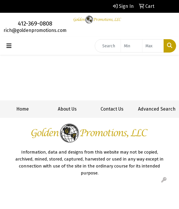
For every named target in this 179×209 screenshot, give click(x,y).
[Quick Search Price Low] (131, 46)
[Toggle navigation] (9, 46)
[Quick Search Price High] (153, 46)
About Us (67, 109)
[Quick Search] (108, 46)
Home (22, 109)
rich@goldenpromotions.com (35, 30)
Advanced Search (157, 109)
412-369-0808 (35, 23)
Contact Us (112, 109)
